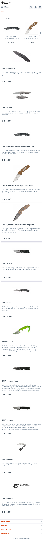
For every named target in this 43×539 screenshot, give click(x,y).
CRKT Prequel (7, 264)
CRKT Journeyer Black (10, 381)
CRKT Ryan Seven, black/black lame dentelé (11, 37)
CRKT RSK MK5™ (8, 498)
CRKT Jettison (7, 107)
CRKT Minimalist (8, 342)
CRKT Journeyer (7, 420)
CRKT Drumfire (7, 459)
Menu (5, 6)
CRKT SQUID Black (8, 68)
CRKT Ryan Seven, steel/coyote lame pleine (31, 37)
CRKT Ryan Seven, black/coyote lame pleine (18, 225)
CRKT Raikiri (6, 303)
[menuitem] (5, 7)
